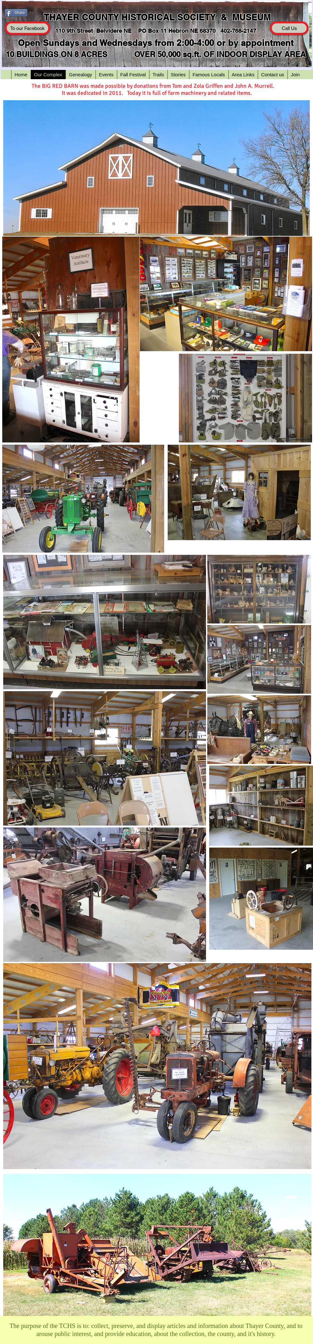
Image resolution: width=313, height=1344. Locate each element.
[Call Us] (289, 28)
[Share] (16, 13)
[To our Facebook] (27, 28)
